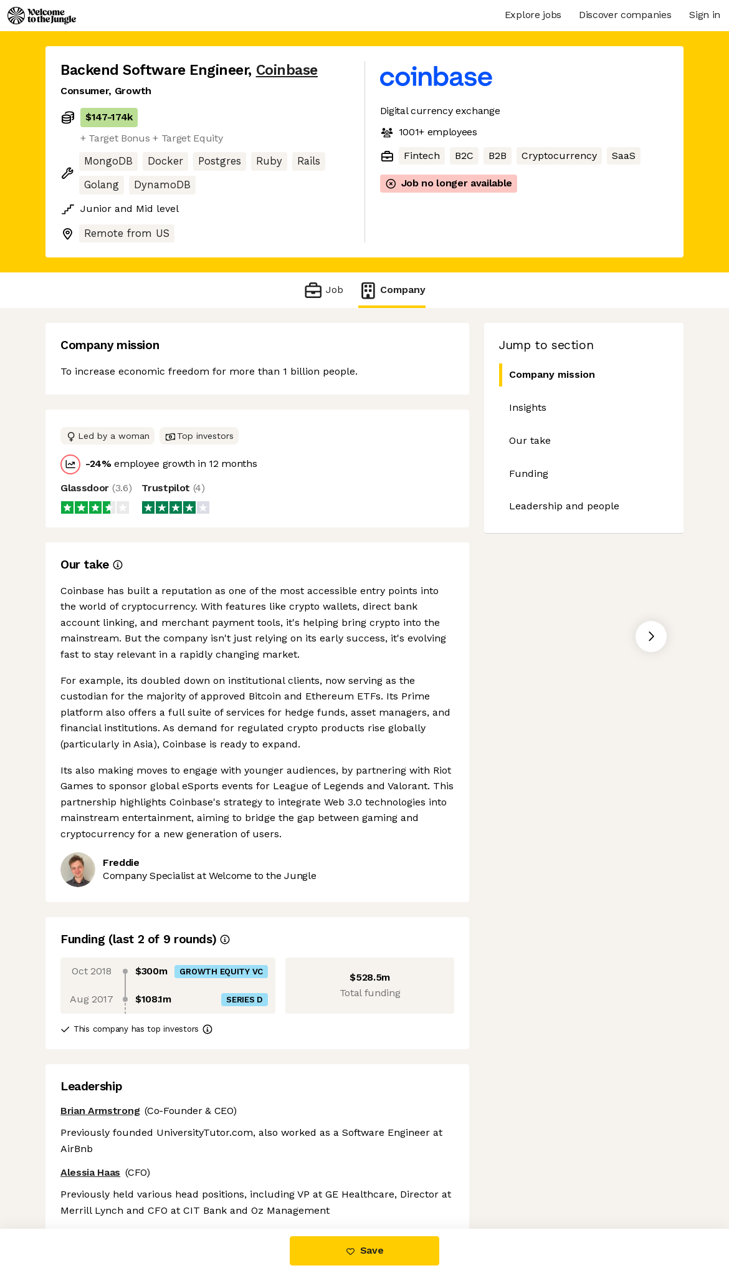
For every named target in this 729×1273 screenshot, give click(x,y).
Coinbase (287, 70)
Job (323, 290)
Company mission (547, 375)
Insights (527, 407)
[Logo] (41, 15)
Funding (528, 473)
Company (392, 290)
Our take (530, 440)
